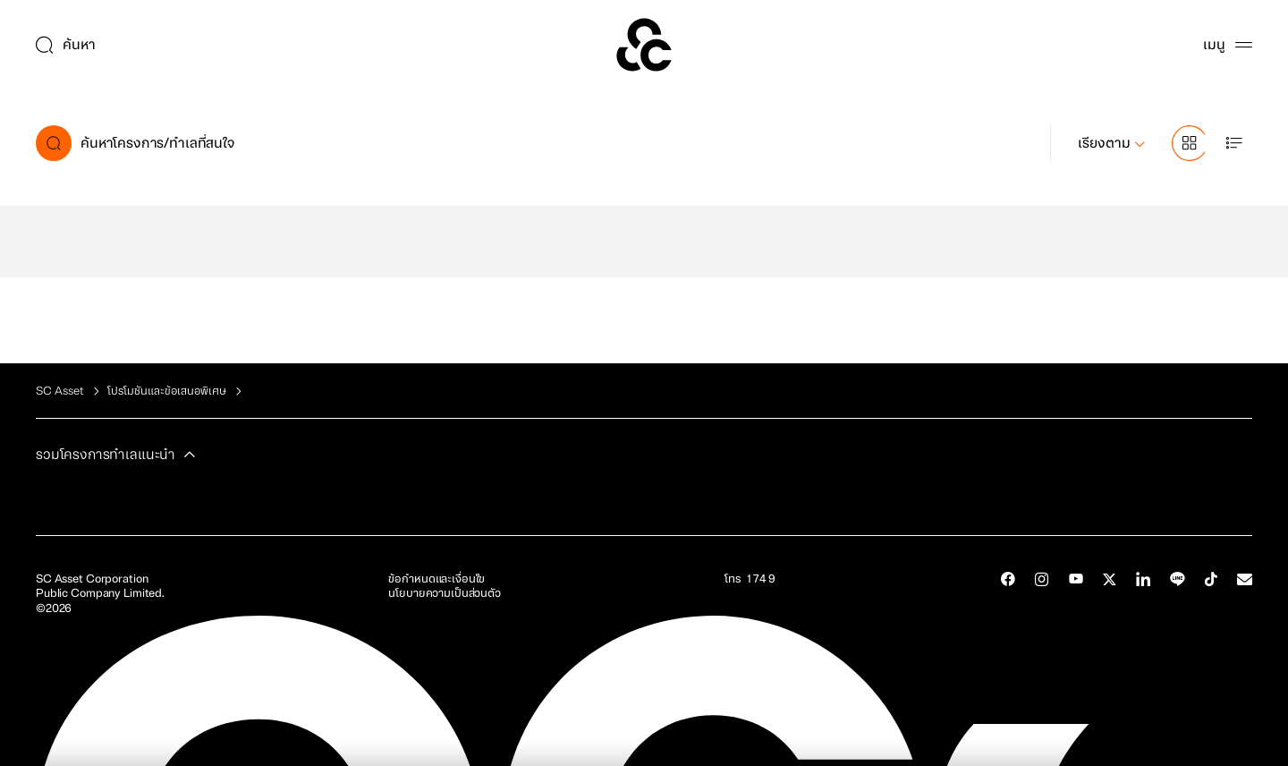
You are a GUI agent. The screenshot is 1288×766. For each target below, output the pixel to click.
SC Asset (60, 391)
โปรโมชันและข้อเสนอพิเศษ (166, 391)
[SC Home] (644, 45)
